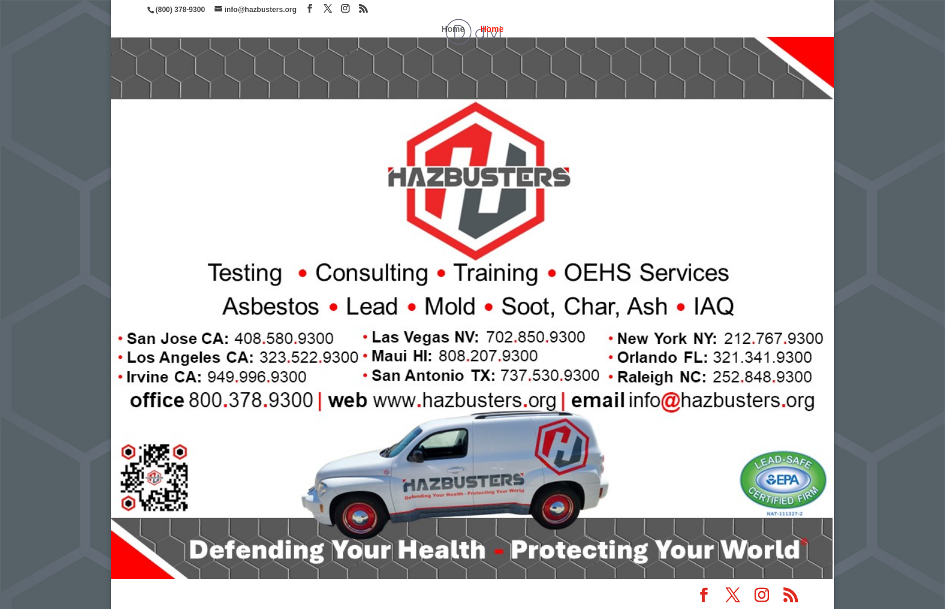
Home (453, 29)
